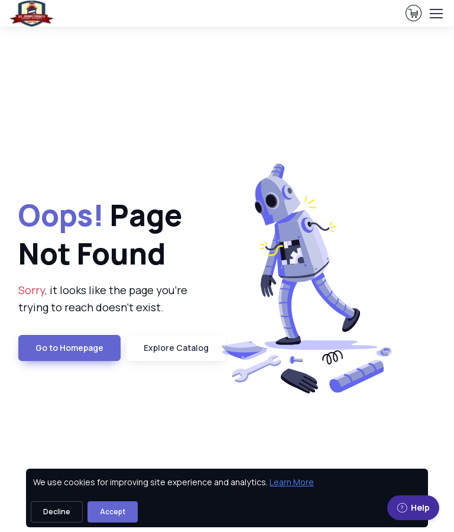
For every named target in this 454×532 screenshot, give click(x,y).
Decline (56, 512)
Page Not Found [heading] (100, 234)
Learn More (292, 482)
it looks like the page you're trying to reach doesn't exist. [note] (102, 298)
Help (413, 507)
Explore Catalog (176, 347)
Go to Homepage (69, 347)
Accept (112, 512)
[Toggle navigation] (436, 13)
